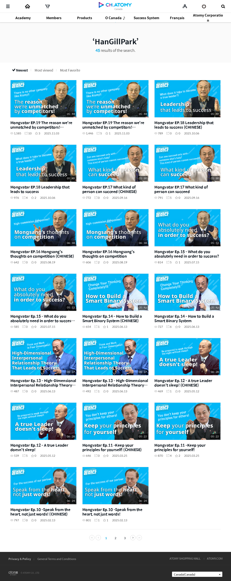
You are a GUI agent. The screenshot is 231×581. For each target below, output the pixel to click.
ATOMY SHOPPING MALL (185, 558)
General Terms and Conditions (56, 559)
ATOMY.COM (215, 558)
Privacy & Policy (19, 559)
